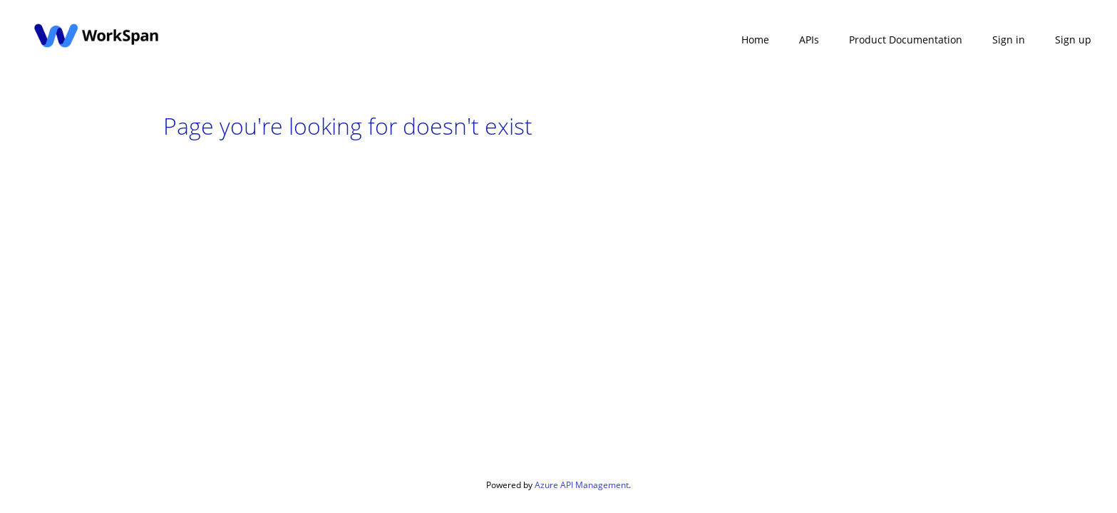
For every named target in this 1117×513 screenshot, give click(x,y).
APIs (809, 39)
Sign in (1008, 39)
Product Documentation (905, 39)
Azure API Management (582, 485)
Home (755, 39)
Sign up (1073, 39)
